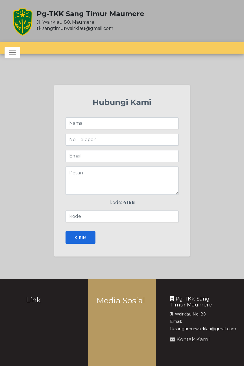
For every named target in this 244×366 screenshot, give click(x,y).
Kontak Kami (190, 339)
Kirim (80, 237)
